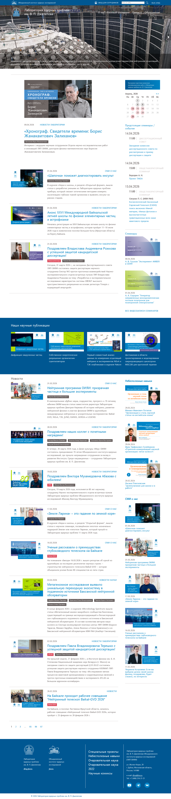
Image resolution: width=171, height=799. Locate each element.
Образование (152, 12)
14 (133, 108)
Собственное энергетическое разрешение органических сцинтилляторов (63, 358)
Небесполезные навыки (138, 381)
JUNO (13, 58)
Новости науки (108, 580)
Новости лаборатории (52, 124)
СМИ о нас (111, 171)
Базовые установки (118, 12)
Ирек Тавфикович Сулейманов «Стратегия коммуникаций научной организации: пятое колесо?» (142, 449)
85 (30, 726)
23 (142, 112)
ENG (158, 3)
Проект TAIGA (136, 178)
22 (138, 112)
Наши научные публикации (30, 325)
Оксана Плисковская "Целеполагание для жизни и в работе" (140, 485)
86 (36, 726)
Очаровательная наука (103, 760)
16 (142, 108)
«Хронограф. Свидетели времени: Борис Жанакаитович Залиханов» (63, 134)
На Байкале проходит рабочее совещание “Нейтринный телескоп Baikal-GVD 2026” (77, 697)
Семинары (131, 233)
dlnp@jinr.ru (137, 775)
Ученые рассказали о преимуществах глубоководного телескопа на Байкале (74, 549)
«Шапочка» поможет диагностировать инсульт (80, 176)
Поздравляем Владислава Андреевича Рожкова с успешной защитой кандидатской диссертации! (81, 252)
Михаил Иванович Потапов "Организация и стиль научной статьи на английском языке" (140, 412)
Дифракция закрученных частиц (26, 355)
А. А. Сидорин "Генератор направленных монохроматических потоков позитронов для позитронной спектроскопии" (142, 299)
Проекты (137, 12)
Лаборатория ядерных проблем (46, 12)
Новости (112, 691)
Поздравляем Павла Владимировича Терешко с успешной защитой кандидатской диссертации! (81, 647)
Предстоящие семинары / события (140, 127)
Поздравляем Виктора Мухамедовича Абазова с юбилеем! (81, 478)
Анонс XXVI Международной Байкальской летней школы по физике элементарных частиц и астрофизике (81, 216)
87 (41, 726)
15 (138, 108)
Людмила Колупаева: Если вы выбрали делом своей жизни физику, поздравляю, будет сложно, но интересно (139, 673)
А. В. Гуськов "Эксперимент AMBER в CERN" (142, 262)
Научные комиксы (100, 773)
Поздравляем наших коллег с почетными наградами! (76, 433)
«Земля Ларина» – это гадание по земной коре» (81, 514)
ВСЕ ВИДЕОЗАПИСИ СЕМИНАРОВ (141, 311)
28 (133, 116)
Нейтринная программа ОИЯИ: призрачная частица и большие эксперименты (78, 389)
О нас (101, 12)
